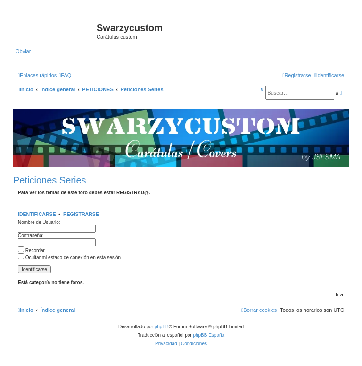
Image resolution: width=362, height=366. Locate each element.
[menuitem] (65, 75)
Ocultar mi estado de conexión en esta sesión (69, 257)
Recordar (31, 250)
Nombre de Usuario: (39, 222)
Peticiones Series (49, 180)
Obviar (23, 51)
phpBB (162, 326)
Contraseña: (30, 235)
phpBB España (208, 335)
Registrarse (81, 214)
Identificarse (37, 214)
